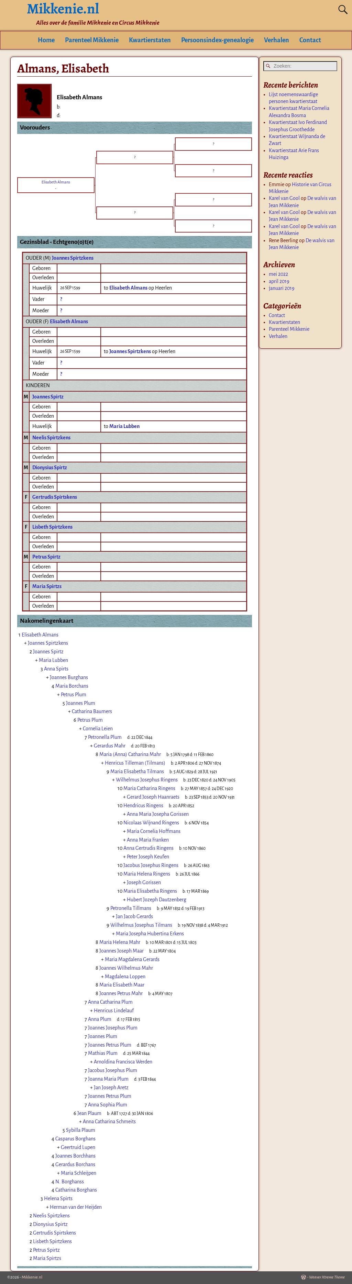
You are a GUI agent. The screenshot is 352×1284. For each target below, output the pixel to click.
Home (46, 40)
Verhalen (276, 40)
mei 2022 (278, 274)
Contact (310, 40)
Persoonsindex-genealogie (217, 40)
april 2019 (279, 281)
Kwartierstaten (150, 40)
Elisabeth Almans (69, 321)
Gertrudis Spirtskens (54, 497)
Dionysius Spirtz (49, 467)
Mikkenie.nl (32, 1277)
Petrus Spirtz (46, 557)
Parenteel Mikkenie (92, 40)
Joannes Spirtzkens (73, 258)
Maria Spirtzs (47, 586)
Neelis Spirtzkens (51, 437)
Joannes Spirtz (48, 396)
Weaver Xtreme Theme (327, 1277)
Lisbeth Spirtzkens (52, 527)
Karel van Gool (284, 198)
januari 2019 (282, 288)
